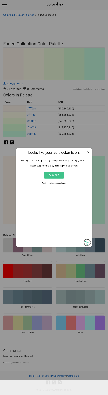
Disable (54, 175)
